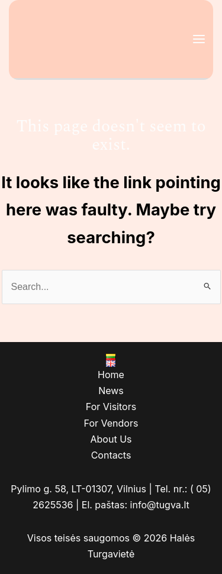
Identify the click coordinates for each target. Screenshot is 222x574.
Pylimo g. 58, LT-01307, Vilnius (78, 489)
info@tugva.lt (159, 505)
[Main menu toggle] (199, 39)
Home (111, 374)
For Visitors (111, 406)
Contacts (111, 455)
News (111, 390)
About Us (111, 439)
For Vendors (111, 423)
